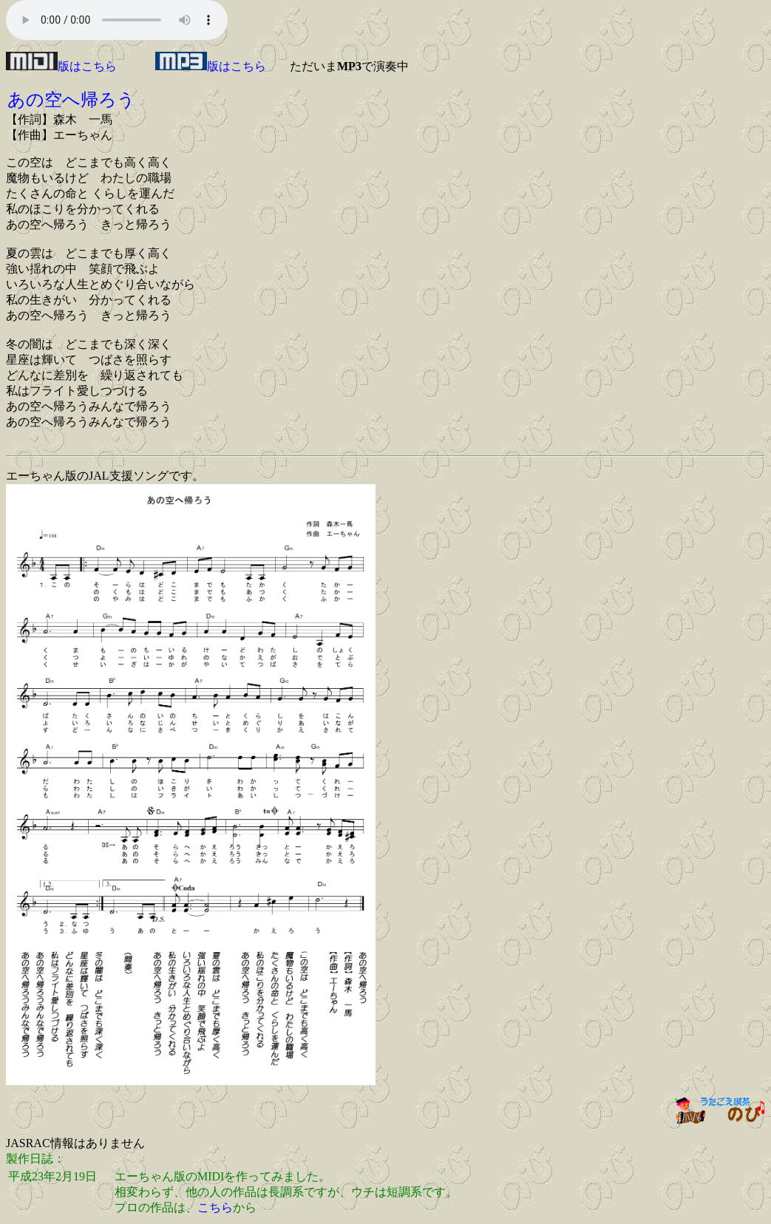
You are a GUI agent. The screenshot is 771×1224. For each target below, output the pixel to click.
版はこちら (61, 66)
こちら (215, 1207)
